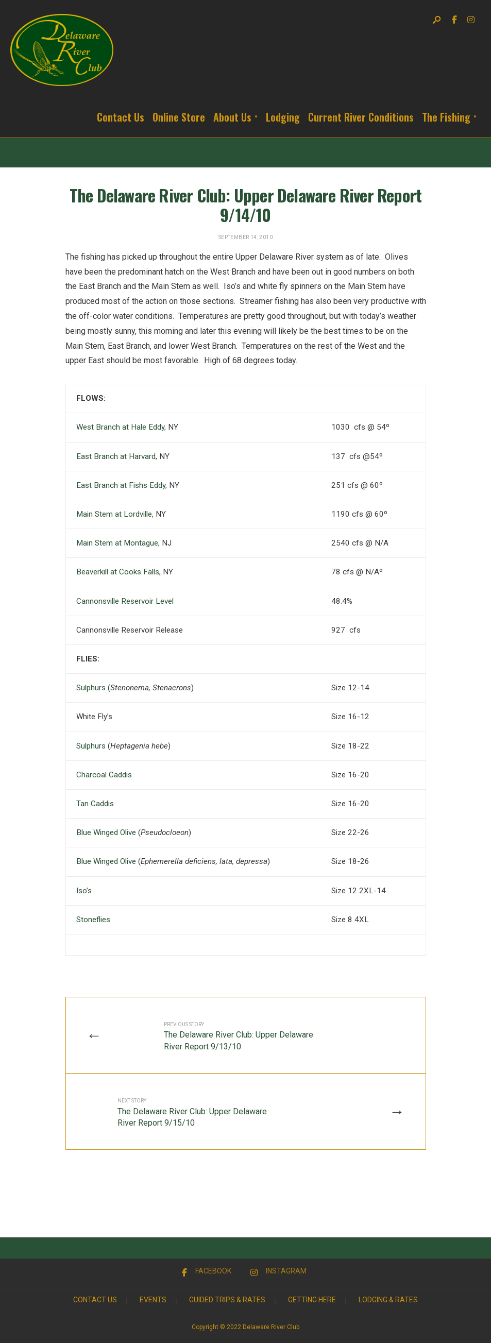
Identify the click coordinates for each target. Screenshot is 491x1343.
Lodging (283, 117)
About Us (232, 117)
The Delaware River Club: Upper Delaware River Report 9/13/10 (238, 1036)
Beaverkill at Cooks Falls (117, 571)
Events (153, 1300)
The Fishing (446, 117)
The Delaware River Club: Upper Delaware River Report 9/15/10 (192, 1113)
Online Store (179, 117)
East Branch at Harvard (116, 456)
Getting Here (312, 1300)
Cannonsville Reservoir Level (125, 601)
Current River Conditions (361, 117)
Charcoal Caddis (104, 774)
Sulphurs (91, 687)
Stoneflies (93, 919)
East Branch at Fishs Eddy (120, 485)
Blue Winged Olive (106, 832)
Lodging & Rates (388, 1300)
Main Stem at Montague (117, 543)
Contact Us (120, 117)
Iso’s (84, 890)
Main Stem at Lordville (114, 514)
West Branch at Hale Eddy (120, 427)
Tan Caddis (95, 803)
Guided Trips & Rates (227, 1300)
